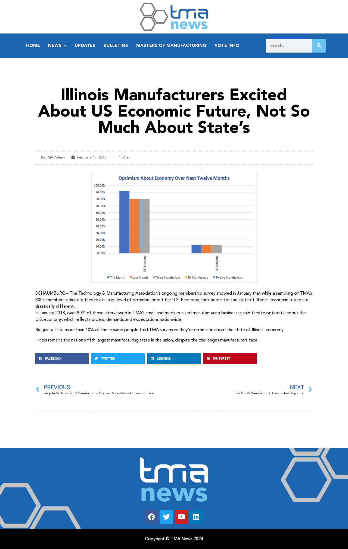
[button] (62, 358)
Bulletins (116, 46)
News (57, 46)
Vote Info (227, 46)
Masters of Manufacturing (171, 46)
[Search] (319, 46)
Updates (85, 46)
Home (33, 46)
